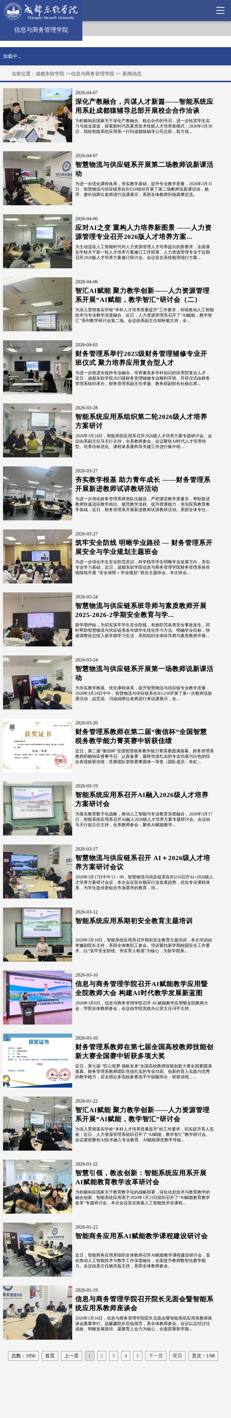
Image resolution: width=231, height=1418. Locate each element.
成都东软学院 (49, 73)
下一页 (156, 1355)
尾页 (177, 1355)
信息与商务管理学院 (92, 73)
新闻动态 (132, 73)
